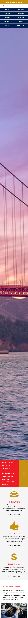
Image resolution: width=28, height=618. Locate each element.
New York (7, 9)
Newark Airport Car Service (10, 5)
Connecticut (7, 13)
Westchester (21, 17)
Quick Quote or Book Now (14, 2)
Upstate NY (7, 21)
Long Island (7, 17)
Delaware (21, 21)
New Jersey (21, 9)
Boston (7, 25)
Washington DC (21, 25)
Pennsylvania (21, 13)
